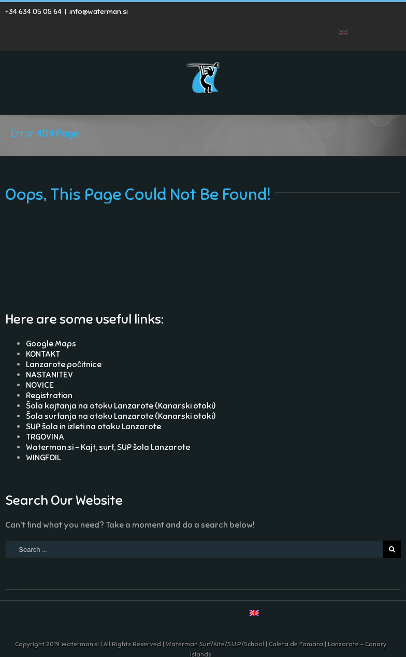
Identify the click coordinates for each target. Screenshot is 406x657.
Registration (49, 395)
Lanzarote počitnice (64, 364)
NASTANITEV (49, 375)
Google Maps (51, 344)
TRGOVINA (45, 437)
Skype (384, 18)
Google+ (361, 17)
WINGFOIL (43, 457)
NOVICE (40, 385)
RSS (317, 16)
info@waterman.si (98, 11)
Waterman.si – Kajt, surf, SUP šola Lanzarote (108, 447)
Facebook (299, 17)
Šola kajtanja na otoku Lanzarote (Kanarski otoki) (120, 406)
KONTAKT (43, 354)
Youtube (338, 19)
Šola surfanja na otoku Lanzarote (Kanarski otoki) (120, 416)
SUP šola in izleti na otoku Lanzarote (93, 426)
